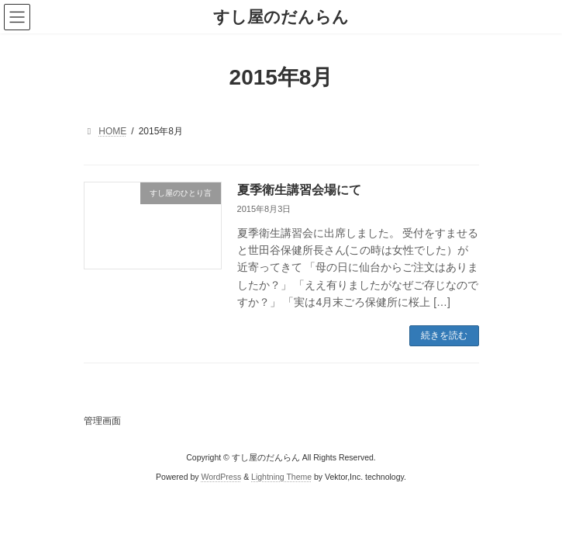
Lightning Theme (281, 476)
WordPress (221, 476)
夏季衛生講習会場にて (299, 189)
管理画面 (102, 420)
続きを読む (444, 335)
